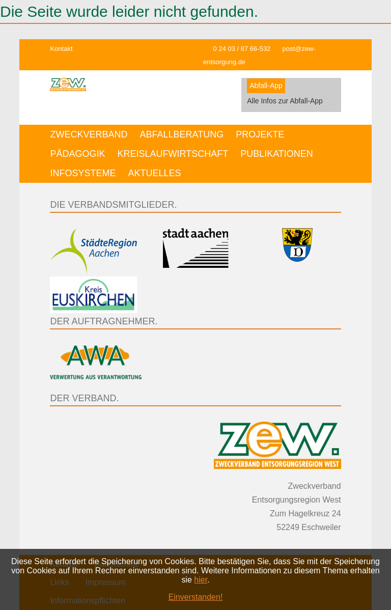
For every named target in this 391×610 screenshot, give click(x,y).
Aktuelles (154, 173)
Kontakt (61, 48)
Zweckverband (88, 134)
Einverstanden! (196, 597)
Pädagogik (77, 154)
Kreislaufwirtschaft (172, 154)
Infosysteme (83, 173)
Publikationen (276, 154)
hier (200, 579)
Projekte (260, 134)
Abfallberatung (181, 134)
